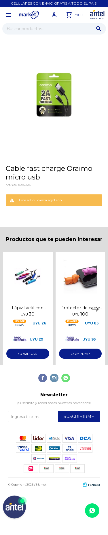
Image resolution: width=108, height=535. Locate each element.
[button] (99, 29)
